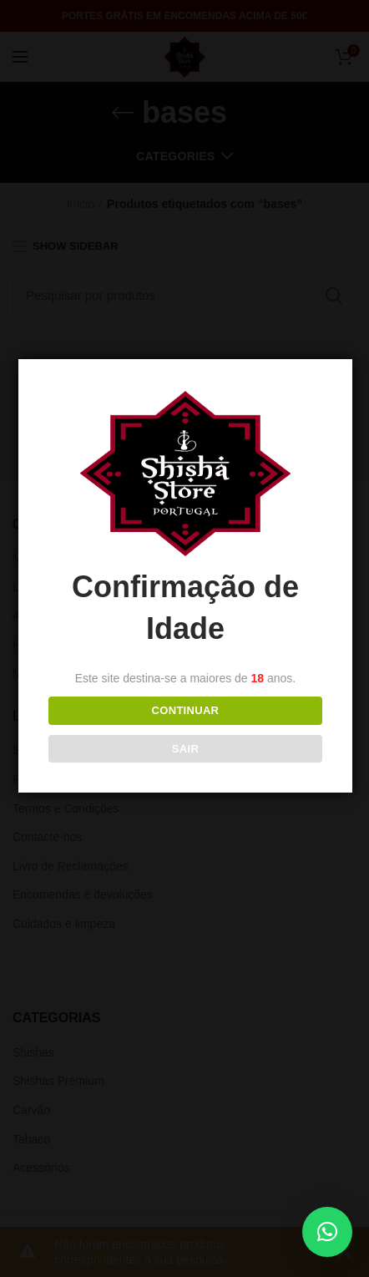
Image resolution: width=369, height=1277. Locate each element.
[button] (327, 1232)
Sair (185, 748)
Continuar (185, 710)
